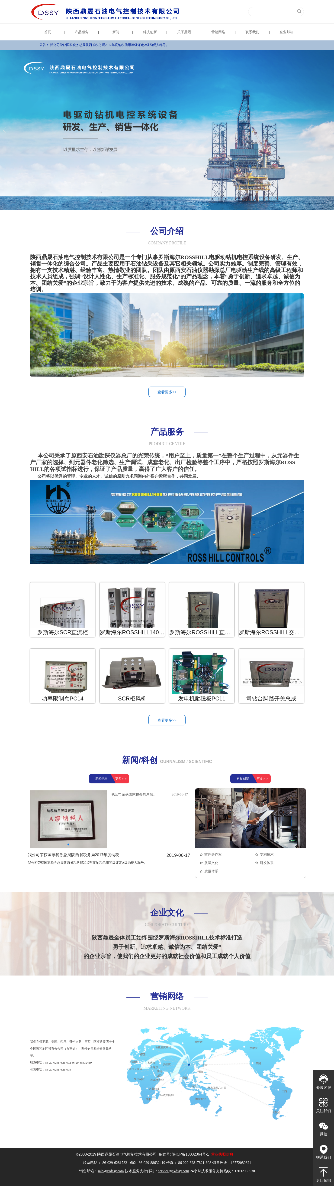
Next (329, 130)
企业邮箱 (286, 32)
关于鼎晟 (184, 32)
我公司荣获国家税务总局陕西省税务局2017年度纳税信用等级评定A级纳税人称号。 (109, 45)
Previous (5, 130)
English (235, 11)
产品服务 (82, 32)
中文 (220, 11)
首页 (47, 32)
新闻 (115, 32)
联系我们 (252, 32)
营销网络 (218, 32)
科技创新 (150, 32)
